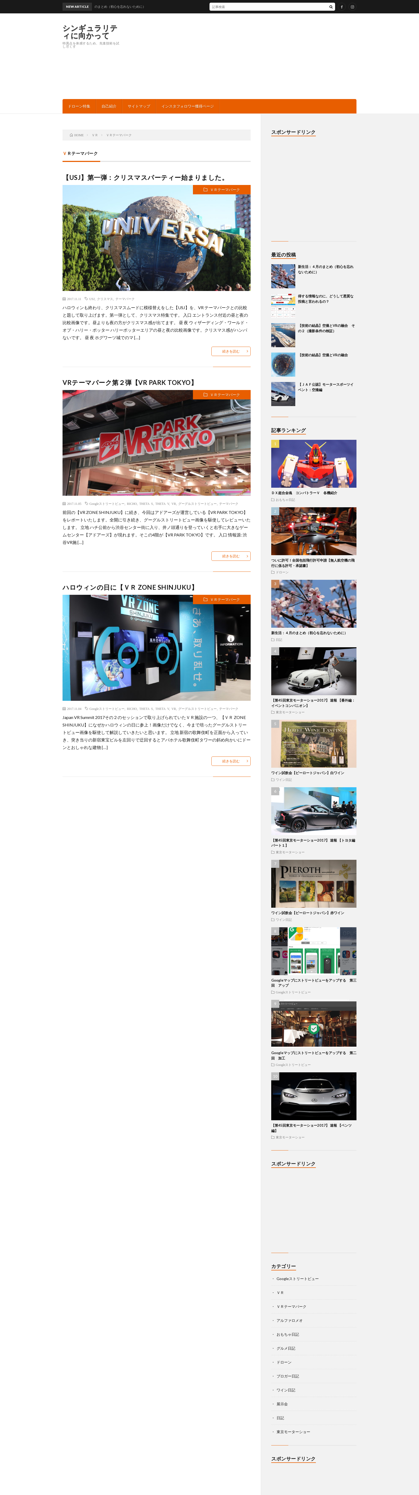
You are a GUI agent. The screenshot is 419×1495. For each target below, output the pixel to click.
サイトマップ (139, 106)
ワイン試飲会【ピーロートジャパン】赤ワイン (307, 913)
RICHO (132, 503)
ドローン (282, 572)
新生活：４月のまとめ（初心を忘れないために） (309, 633)
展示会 (282, 1404)
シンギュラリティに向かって (90, 31)
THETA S (146, 503)
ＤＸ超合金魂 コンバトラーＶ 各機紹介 (304, 493)
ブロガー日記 (288, 1376)
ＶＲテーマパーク (225, 189)
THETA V (162, 503)
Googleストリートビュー (107, 503)
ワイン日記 (284, 779)
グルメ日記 (286, 1348)
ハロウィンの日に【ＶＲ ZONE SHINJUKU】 (130, 587)
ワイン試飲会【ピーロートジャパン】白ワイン (307, 773)
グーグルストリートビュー (197, 503)
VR (174, 503)
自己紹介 (109, 106)
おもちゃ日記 (285, 499)
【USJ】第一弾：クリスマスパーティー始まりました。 (145, 177)
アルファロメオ (290, 1320)
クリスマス (105, 298)
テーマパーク (125, 298)
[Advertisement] (259, 56)
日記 (279, 639)
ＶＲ (280, 1292)
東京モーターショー (290, 712)
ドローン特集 (79, 106)
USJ (92, 298)
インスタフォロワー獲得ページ (187, 106)
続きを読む (231, 351)
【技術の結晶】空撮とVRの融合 (323, 355)
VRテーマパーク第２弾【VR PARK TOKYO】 (130, 382)
